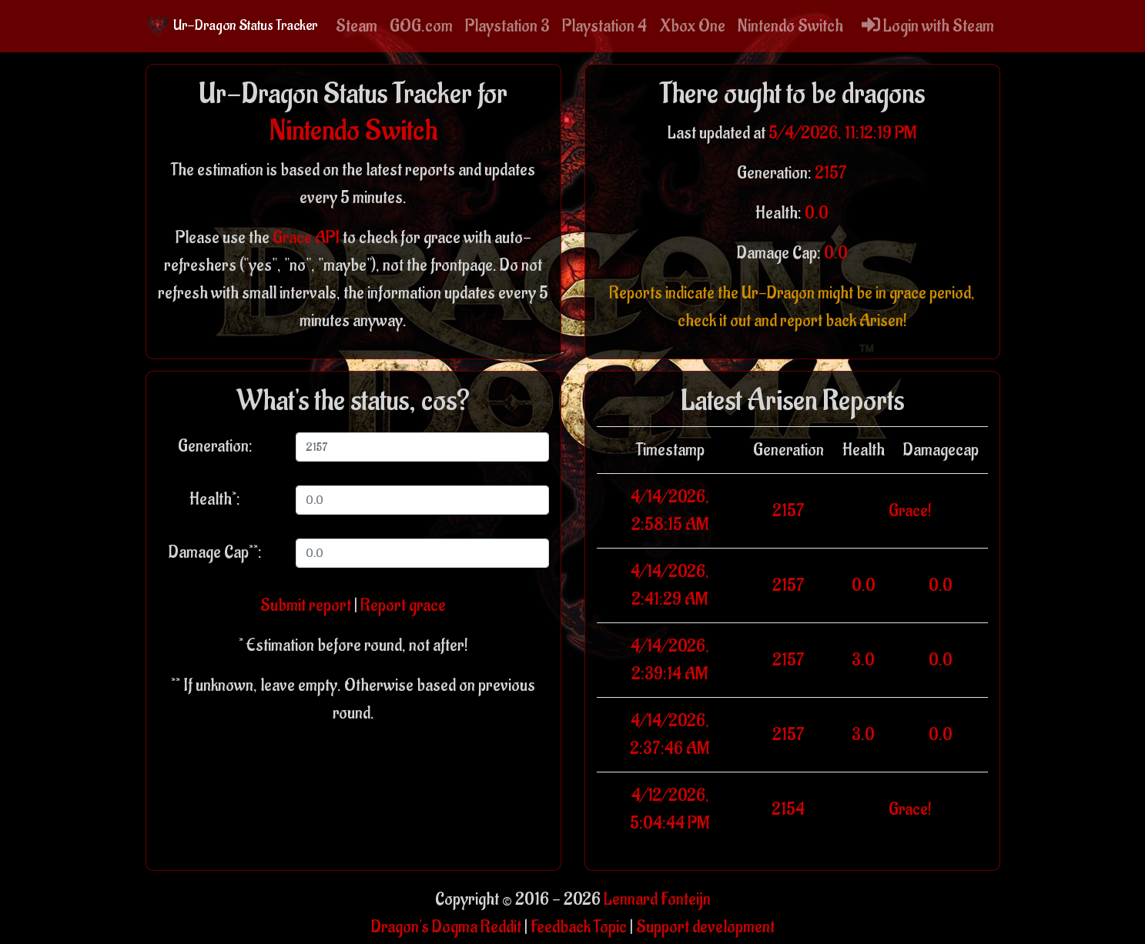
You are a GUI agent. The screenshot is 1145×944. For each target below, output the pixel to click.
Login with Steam (928, 26)
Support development (705, 927)
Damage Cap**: (215, 552)
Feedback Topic (579, 927)
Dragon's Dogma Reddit (446, 927)
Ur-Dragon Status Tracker (231, 26)
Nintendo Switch (790, 26)
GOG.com (421, 26)
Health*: (214, 499)
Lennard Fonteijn (657, 899)
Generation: (215, 446)
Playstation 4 (604, 26)
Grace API (306, 237)
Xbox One (692, 26)
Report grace (403, 605)
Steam (356, 26)
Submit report (305, 605)
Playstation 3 (507, 26)
